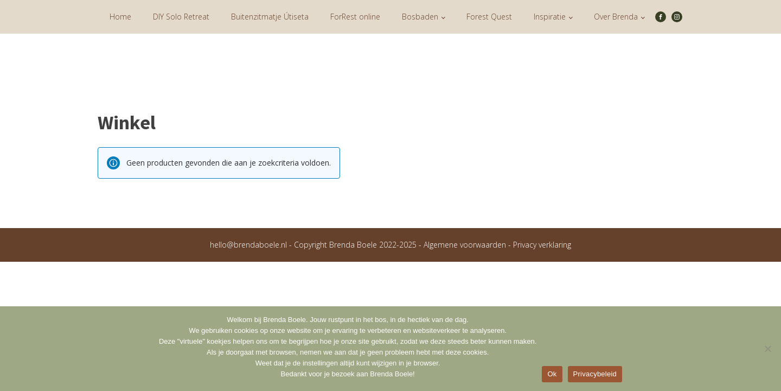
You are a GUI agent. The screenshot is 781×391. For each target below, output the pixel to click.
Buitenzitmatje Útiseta (270, 16)
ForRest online (355, 16)
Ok (551, 374)
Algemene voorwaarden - (468, 244)
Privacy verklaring (542, 244)
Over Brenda (616, 16)
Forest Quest (489, 16)
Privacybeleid (595, 374)
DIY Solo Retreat (181, 16)
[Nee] (767, 348)
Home (120, 16)
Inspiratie (550, 16)
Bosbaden (420, 16)
